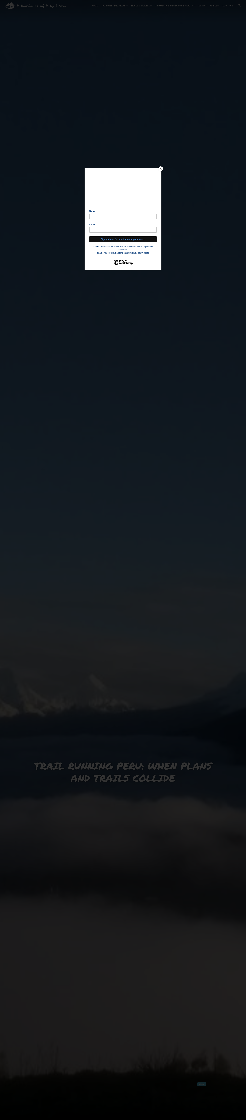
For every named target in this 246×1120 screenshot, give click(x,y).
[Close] (160, 168)
